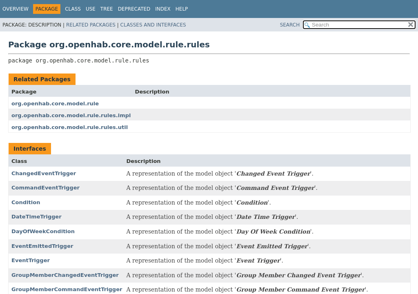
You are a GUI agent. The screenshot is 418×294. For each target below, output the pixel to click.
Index (163, 9)
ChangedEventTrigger (43, 173)
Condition (25, 202)
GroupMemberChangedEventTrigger (65, 275)
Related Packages (91, 25)
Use (91, 9)
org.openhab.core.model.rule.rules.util (69, 127)
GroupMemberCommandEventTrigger (66, 289)
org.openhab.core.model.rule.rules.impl (71, 115)
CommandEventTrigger (45, 188)
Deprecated (134, 9)
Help (182, 9)
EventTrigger (30, 260)
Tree (106, 9)
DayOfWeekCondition (43, 231)
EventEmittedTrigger (42, 246)
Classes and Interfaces (153, 25)
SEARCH (290, 25)
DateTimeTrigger (36, 217)
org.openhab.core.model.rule (55, 103)
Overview (15, 9)
